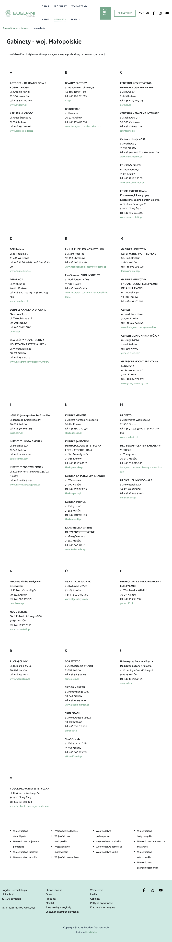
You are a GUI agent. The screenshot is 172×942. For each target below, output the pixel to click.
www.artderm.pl (18, 105)
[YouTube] (167, 13)
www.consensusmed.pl (132, 182)
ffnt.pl (68, 100)
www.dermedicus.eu (21, 271)
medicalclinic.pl (128, 497)
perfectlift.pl (126, 603)
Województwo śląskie (108, 852)
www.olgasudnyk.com (77, 599)
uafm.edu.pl (126, 683)
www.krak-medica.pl (76, 549)
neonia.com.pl (17, 603)
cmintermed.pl (128, 131)
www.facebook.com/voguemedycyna (30, 806)
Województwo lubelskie (26, 852)
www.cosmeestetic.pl (131, 217)
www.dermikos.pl (19, 301)
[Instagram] (160, 13)
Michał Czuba (91, 932)
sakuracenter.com (19, 459)
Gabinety (60, 20)
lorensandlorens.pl (131, 271)
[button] (105, 13)
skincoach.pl (72, 731)
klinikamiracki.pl (73, 519)
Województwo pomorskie (110, 847)
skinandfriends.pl (74, 756)
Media (45, 20)
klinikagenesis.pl (74, 433)
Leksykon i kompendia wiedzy (62, 912)
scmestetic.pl (72, 679)
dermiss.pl (15, 331)
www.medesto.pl (129, 437)
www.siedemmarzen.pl (77, 705)
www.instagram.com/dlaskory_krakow (30, 364)
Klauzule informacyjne (102, 907)
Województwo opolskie (67, 857)
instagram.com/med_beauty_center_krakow (141, 469)
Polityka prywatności (101, 903)
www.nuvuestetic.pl (20, 629)
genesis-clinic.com (131, 353)
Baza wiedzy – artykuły (58, 907)
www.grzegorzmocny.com (135, 383)
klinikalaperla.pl (73, 493)
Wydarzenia (79, 6)
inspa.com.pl (17, 433)
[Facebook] (153, 13)
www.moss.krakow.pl (131, 156)
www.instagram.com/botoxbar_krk (84, 126)
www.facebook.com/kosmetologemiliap (86, 269)
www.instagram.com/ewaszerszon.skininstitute (86, 299)
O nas (45, 6)
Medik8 (50, 903)
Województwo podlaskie (109, 841)
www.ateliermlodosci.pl (22, 131)
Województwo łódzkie (67, 831)
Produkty (60, 6)
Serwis (75, 20)
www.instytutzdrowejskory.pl (26, 485)
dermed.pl (125, 105)
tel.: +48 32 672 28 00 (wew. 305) (20, 908)
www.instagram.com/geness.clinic (139, 327)
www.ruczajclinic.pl (20, 679)
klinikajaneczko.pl (75, 467)
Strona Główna (10, 28)
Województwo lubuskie (26, 857)
